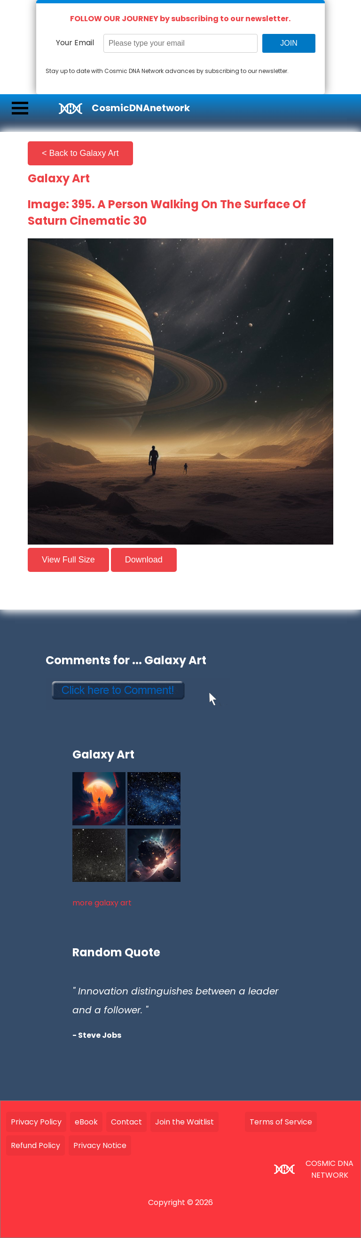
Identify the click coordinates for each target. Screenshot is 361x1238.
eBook (86, 1121)
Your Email (75, 42)
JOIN (288, 43)
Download (144, 559)
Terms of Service (281, 1121)
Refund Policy (35, 1145)
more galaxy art (102, 902)
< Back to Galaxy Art (80, 153)
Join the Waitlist (184, 1121)
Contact (126, 1121)
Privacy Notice (99, 1145)
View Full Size (68, 559)
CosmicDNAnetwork (141, 107)
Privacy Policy (36, 1121)
